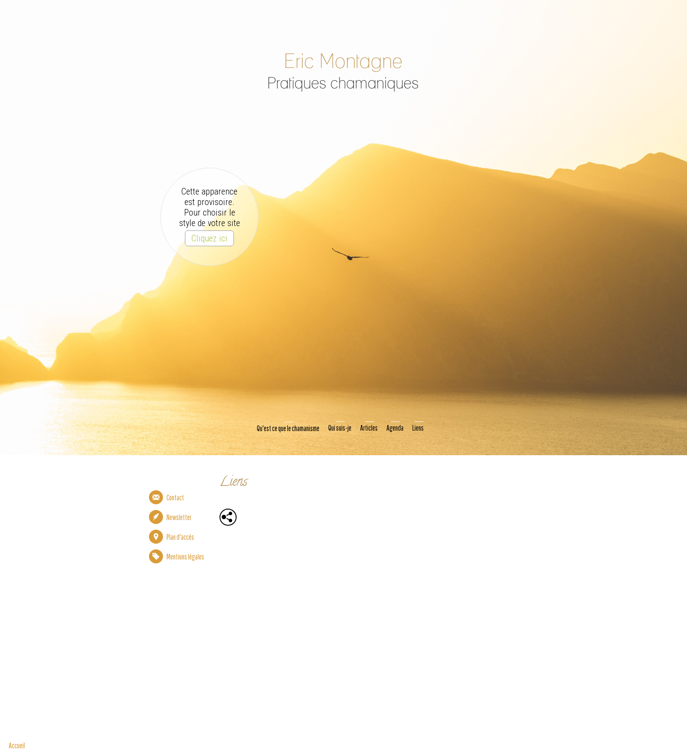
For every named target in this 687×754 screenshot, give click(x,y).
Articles (369, 428)
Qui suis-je (339, 428)
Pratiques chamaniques (342, 84)
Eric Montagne (342, 62)
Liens (418, 428)
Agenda (395, 428)
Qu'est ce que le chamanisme (288, 428)
